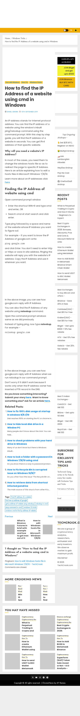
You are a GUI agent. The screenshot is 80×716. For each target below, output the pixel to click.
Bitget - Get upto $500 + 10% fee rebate (65, 328)
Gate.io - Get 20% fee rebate (65, 347)
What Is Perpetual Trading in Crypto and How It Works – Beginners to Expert (66, 211)
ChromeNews (48, 683)
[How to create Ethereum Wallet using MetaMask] (12, 642)
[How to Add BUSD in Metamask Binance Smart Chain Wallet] (47, 642)
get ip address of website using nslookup (20, 504)
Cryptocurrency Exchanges (32, 620)
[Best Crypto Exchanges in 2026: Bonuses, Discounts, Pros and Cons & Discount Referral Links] (47, 623)
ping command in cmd (14, 507)
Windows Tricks (36, 82)
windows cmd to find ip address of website (21, 510)
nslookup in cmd (42, 504)
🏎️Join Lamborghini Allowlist (63, 159)
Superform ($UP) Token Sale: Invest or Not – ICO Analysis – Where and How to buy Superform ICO (63, 668)
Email (59, 498)
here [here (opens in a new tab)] (7, 182)
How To (25, 82)
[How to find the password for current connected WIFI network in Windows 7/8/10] (35, 592)
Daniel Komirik (12, 112)
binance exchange (64, 617)
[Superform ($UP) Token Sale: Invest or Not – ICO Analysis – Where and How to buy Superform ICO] (47, 661)
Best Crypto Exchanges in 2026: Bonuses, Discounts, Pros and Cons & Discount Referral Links (65, 232)
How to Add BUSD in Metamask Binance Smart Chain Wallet (65, 263)
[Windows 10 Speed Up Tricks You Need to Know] (10, 592)
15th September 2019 (29, 112)
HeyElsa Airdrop (65, 167)
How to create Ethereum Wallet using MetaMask (65, 250)
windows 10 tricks (30, 507)
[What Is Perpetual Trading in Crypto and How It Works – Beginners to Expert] (12, 623)
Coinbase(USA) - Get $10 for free (65, 311)
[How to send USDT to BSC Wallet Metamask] (12, 661)
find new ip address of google (16, 500)
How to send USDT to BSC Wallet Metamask (66, 276)
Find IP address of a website (21, 497)
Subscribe (76, 30)
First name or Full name (65, 489)
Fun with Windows (12, 82)
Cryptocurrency (27, 617)
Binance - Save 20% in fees (64, 302)
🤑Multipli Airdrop (65, 151)
